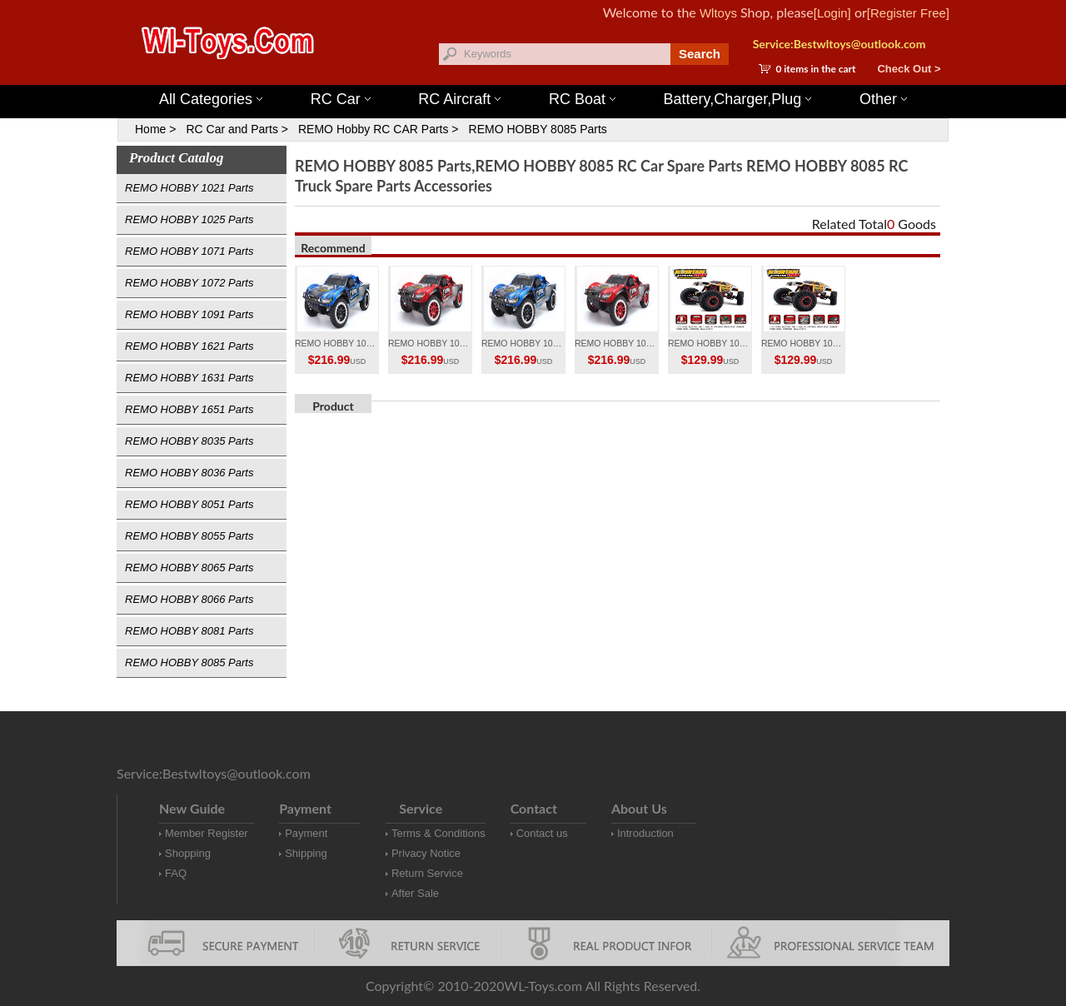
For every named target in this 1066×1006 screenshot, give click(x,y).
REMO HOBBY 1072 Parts (189, 282)
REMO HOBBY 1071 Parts (189, 251)
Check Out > (908, 68)
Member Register (206, 833)
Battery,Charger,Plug (738, 99)
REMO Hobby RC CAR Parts (373, 129)
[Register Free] (908, 13)
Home (150, 129)
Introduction (645, 833)
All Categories (210, 99)
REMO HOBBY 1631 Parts (189, 377)
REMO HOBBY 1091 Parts (189, 314)
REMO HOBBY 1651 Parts (189, 409)
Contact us (542, 833)
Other (883, 99)
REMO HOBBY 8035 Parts (189, 441)
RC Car (341, 99)
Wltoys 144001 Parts (549, 75)
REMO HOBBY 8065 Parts (189, 567)
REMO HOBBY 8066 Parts (189, 599)
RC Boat (582, 99)
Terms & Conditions (438, 833)
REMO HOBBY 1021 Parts (189, 188)
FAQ (176, 873)
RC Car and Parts (231, 129)
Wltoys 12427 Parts (624, 75)
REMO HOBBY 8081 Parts (189, 631)
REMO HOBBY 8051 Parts (189, 504)
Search (699, 54)
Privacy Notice (426, 853)
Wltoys (718, 13)
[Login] (832, 13)
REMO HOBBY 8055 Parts (189, 536)
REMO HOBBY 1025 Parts (189, 219)
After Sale (415, 893)
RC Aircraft (459, 99)
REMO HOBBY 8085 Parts (538, 129)
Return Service (427, 873)
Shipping (306, 853)
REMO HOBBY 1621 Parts (189, 346)
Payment (306, 833)
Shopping (188, 853)
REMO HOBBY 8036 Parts (189, 472)
